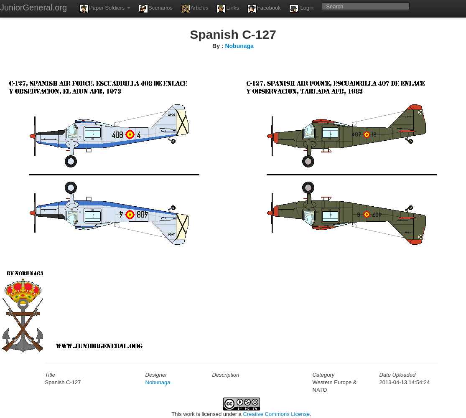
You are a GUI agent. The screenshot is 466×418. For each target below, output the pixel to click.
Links (227, 9)
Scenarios (156, 9)
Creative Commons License (276, 414)
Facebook (264, 9)
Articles (195, 9)
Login (301, 9)
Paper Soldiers (104, 9)
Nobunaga (239, 46)
